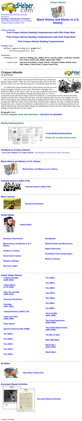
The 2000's (50, 308)
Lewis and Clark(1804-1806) (11, 318)
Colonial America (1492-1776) (12, 23)
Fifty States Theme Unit (33, 373)
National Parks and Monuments (59, 244)
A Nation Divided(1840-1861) (11, 279)
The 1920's (8, 349)
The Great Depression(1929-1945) (55, 322)
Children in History (11, 251)
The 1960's (50, 288)
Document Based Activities (49, 399)
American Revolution (13, 299)
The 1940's (50, 278)
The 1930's (8, 354)
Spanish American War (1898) (16, 329)
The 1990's (50, 303)
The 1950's (50, 283)
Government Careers (12, 256)
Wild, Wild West (52, 340)
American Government (13, 239)
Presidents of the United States (58, 254)
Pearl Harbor (9, 324)
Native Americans (53, 249)
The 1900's (8, 339)
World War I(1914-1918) (51, 346)
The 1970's (50, 293)
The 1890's (8, 334)
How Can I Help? (10, 266)
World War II (51, 352)
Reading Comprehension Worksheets (15, 19)
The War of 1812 (53, 335)
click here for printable (51, 114)
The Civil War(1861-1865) (51, 314)
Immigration (50, 239)
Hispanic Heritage (11, 261)
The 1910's (8, 344)
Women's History (52, 259)
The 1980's (50, 298)
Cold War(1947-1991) (9, 305)
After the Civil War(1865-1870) (11, 293)
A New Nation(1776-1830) (9, 286)
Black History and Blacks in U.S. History (16, 21)
